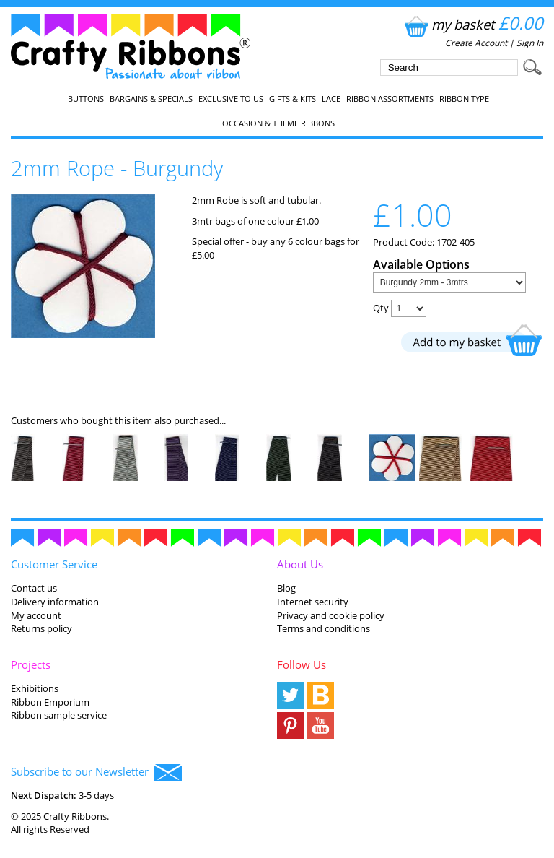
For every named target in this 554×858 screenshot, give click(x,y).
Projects (30, 664)
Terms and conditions (323, 628)
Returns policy (41, 628)
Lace (331, 99)
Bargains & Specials (151, 99)
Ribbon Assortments (390, 99)
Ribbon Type (464, 99)
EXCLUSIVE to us (230, 99)
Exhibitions (34, 688)
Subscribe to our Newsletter (96, 772)
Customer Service (54, 564)
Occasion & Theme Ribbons (278, 123)
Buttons (86, 99)
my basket (472, 24)
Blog (286, 587)
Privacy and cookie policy (330, 615)
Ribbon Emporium (50, 702)
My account (36, 615)
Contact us (34, 587)
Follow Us (301, 664)
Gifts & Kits (292, 99)
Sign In (529, 43)
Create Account (476, 43)
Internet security (312, 601)
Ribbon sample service (59, 715)
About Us (300, 564)
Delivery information (55, 601)
